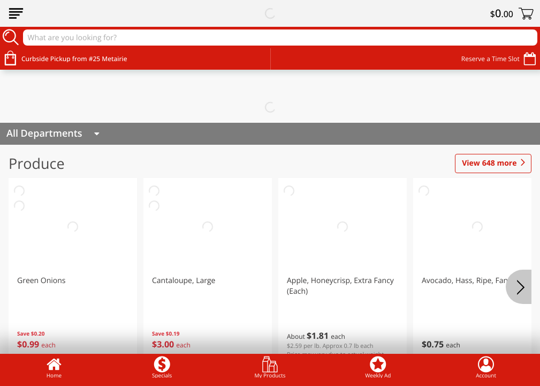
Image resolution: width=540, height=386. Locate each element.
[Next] (518, 287)
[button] (73, 273)
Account (486, 367)
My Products (269, 367)
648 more (489, 163)
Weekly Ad (378, 367)
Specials (162, 367)
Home (54, 367)
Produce (37, 163)
